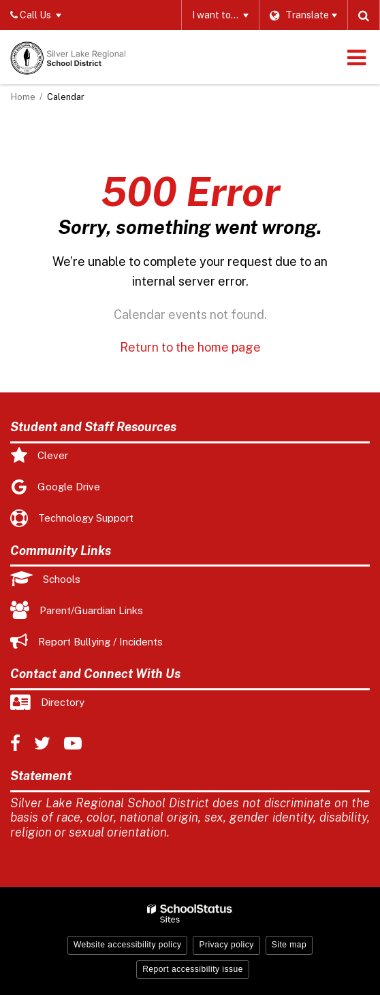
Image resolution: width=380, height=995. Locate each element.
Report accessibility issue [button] (192, 969)
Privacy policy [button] (226, 944)
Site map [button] (289, 944)
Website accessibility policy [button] (128, 944)
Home (23, 97)
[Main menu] (356, 57)
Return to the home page (190, 347)
